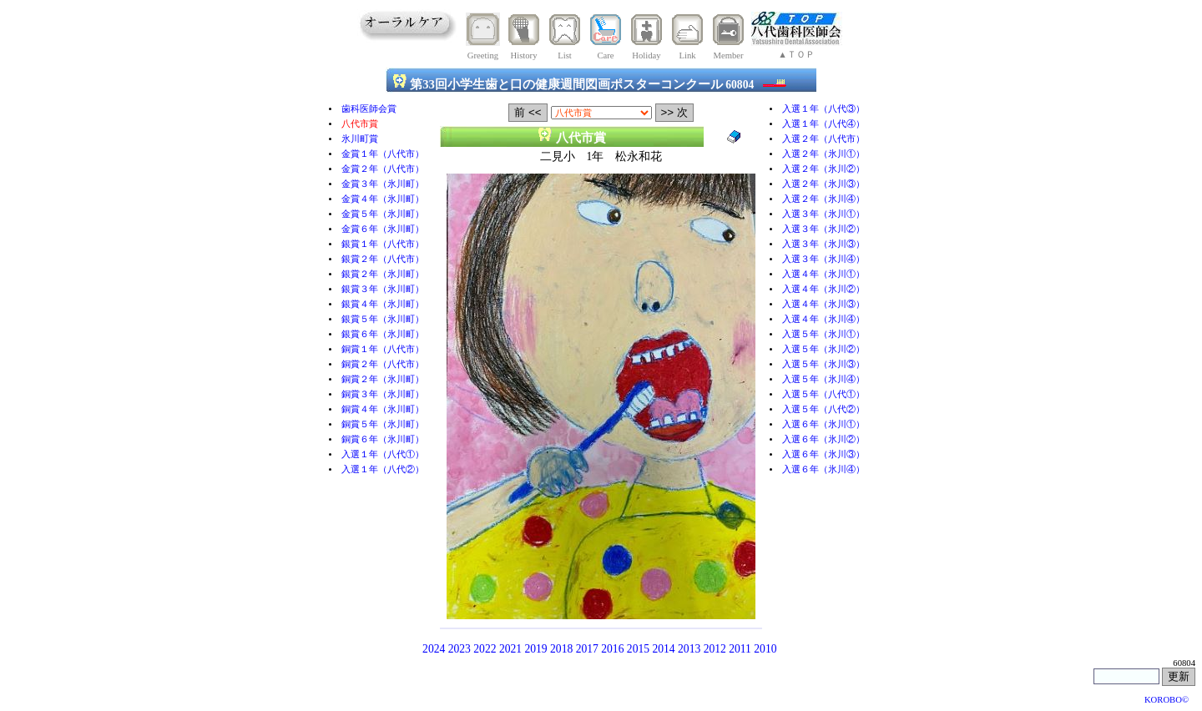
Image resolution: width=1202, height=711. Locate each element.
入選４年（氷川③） (823, 304)
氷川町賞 (359, 139)
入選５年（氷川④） (823, 379)
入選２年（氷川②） (823, 169)
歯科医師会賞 (368, 108)
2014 (663, 649)
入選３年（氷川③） (823, 244)
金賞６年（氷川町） (382, 229)
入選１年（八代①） (382, 454)
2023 (459, 649)
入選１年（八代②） (382, 469)
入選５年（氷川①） (823, 334)
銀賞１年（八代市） (382, 244)
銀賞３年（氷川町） (382, 289)
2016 (612, 649)
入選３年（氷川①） (823, 214)
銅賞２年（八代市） (382, 364)
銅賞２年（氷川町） (382, 379)
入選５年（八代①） (823, 394)
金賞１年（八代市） (382, 154)
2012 (715, 649)
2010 (765, 649)
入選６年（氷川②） (823, 439)
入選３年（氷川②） (823, 229)
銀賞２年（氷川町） (382, 274)
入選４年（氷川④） (823, 319)
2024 (433, 649)
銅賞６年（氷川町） (382, 439)
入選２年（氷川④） (823, 199)
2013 (689, 649)
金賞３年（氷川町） (382, 184)
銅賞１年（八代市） (382, 349)
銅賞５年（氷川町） (382, 424)
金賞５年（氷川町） (382, 214)
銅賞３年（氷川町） (382, 394)
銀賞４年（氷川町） (382, 304)
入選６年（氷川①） (823, 424)
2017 (587, 649)
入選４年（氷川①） (823, 274)
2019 (535, 649)
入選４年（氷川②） (823, 289)
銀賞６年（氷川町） (382, 334)
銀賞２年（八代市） (382, 259)
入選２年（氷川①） (823, 154)
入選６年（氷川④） (823, 469)
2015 (638, 649)
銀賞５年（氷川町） (382, 319)
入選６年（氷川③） (823, 454)
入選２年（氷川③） (823, 184)
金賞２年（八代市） (382, 169)
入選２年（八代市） (823, 139)
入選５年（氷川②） (823, 349)
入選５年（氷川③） (823, 364)
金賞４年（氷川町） (382, 199)
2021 (510, 649)
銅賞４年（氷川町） (382, 409)
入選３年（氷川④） (823, 259)
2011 (740, 649)
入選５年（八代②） (823, 409)
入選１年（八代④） (823, 124)
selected (601, 112)
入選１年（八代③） (823, 108)
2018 (561, 649)
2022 (484, 649)
